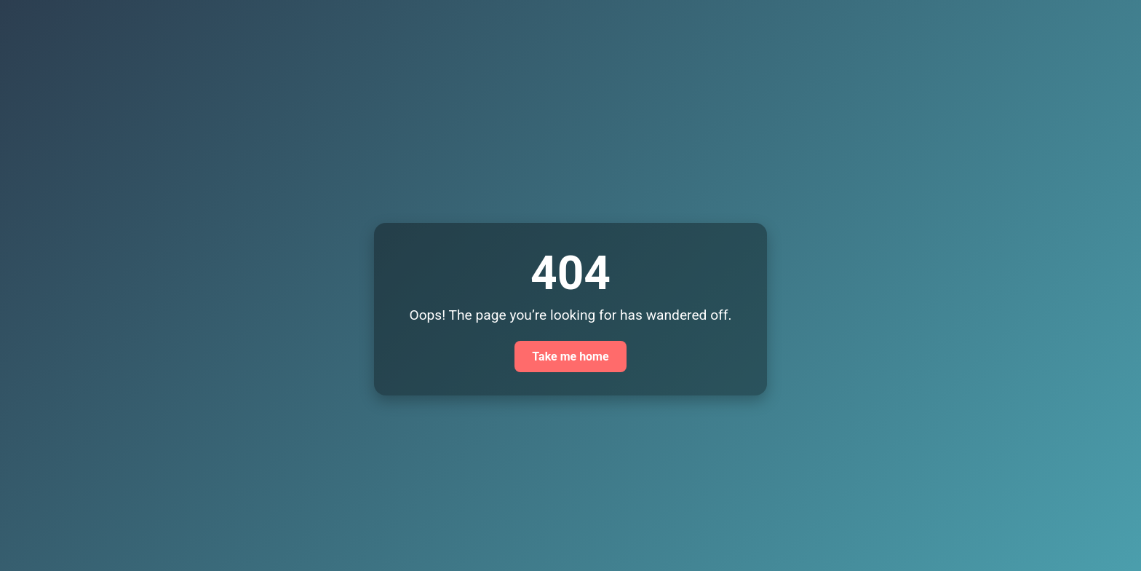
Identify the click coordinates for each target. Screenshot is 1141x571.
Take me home (570, 356)
